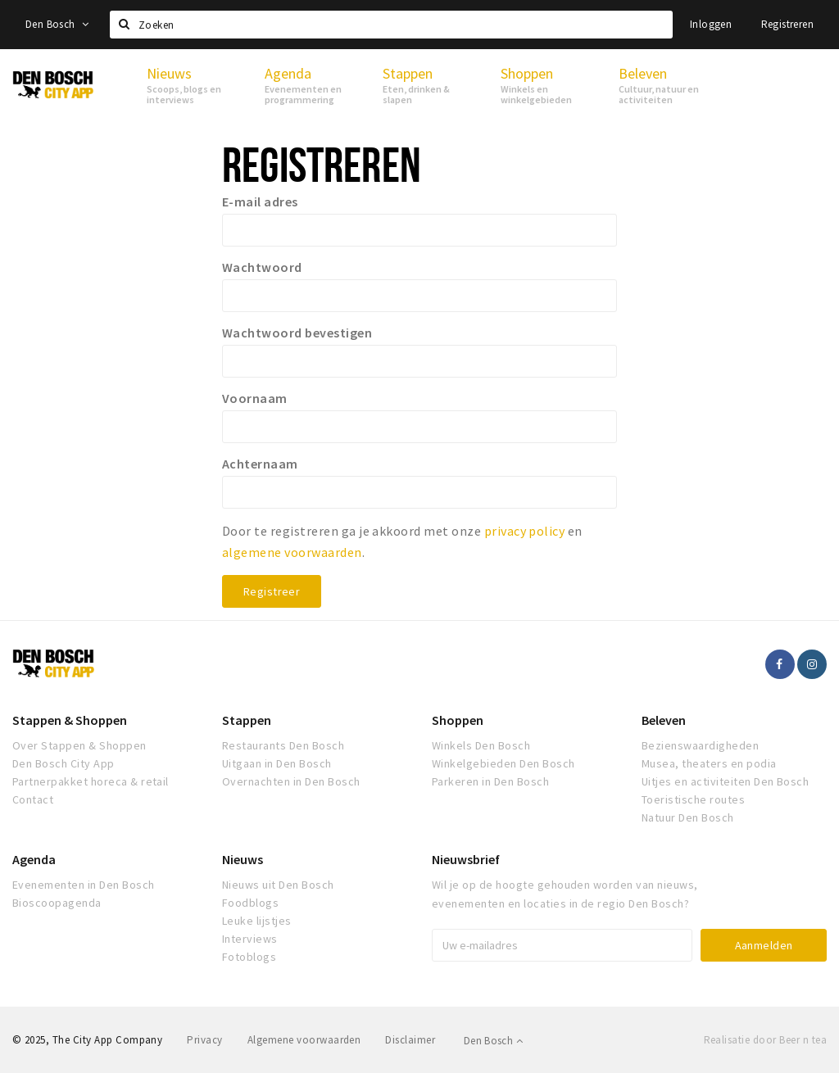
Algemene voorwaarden (304, 1040)
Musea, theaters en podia (709, 763)
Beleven (664, 720)
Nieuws (242, 859)
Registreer (271, 591)
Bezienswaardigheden (700, 745)
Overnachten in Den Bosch (291, 781)
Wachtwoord (262, 267)
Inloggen (711, 24)
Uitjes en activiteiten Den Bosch (725, 781)
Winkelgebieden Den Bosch (503, 763)
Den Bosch (56, 24)
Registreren (787, 24)
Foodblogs (250, 902)
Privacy (204, 1040)
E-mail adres (260, 201)
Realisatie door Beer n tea (765, 1040)
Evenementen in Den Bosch (83, 884)
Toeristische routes (693, 799)
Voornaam (255, 398)
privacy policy (524, 531)
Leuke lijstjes (257, 920)
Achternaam (260, 463)
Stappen (246, 720)
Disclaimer (410, 1040)
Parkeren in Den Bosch (490, 781)
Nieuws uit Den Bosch (278, 884)
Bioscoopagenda (57, 902)
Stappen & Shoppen (69, 720)
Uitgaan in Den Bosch (277, 763)
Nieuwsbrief (466, 859)
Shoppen (457, 720)
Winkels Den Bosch (481, 745)
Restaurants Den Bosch (283, 745)
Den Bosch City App (63, 763)
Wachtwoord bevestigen (297, 332)
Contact (32, 799)
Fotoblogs (249, 956)
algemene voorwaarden (292, 552)
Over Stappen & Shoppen (79, 745)
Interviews (250, 938)
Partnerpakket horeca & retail (90, 781)
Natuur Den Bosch (688, 817)
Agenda (34, 859)
